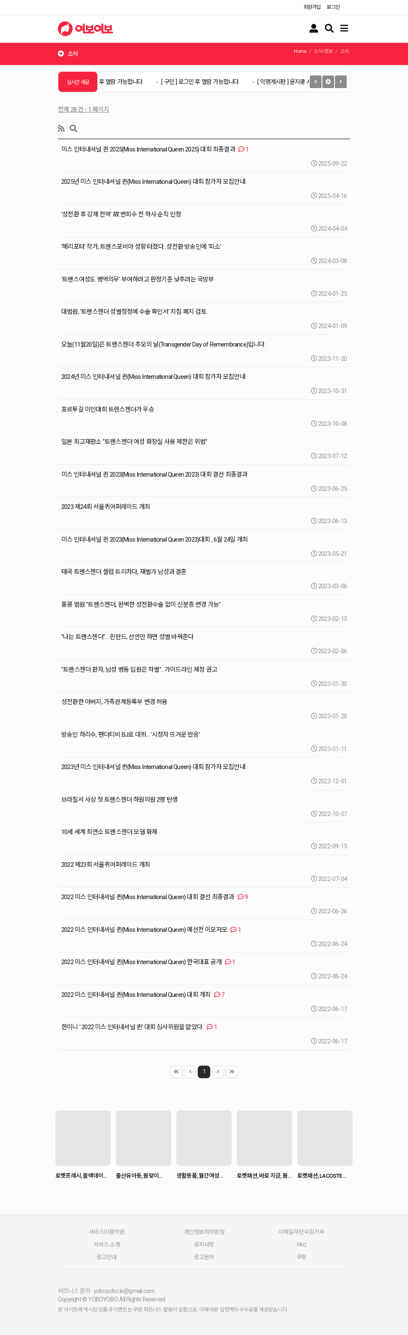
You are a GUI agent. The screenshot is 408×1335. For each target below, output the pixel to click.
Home (300, 51)
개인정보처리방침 (204, 1231)
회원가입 (312, 7)
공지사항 (204, 1244)
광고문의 (204, 1257)
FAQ (301, 1244)
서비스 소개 (106, 1244)
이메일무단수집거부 (301, 1231)
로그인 (333, 7)
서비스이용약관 (106, 1231)
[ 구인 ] (109, 82)
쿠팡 (301, 1257)
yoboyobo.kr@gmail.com (124, 1291)
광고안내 (107, 1257)
